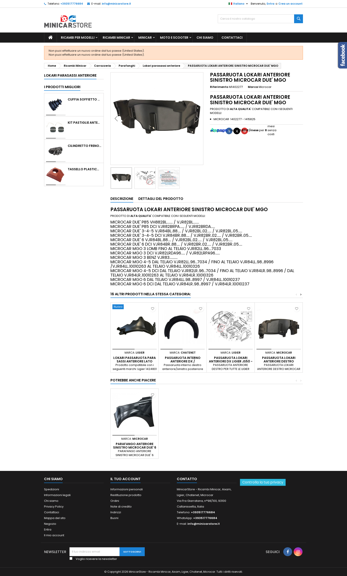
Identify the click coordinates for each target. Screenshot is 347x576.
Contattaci (232, 37)
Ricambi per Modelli (77, 37)
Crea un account (290, 4)
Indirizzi (115, 512)
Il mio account (54, 535)
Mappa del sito (55, 518)
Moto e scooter (174, 37)
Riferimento (219, 87)
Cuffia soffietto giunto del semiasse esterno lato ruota (85, 99)
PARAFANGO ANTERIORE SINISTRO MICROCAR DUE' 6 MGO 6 (230, 447)
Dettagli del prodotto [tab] (160, 198)
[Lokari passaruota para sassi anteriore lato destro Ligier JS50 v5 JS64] (134, 307)
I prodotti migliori (62, 86)
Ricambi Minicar (116, 37)
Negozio (50, 524)
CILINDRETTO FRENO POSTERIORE (85, 146)
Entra (270, 4)
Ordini (114, 501)
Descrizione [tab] (121, 198)
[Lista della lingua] (239, 4)
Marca (253, 87)
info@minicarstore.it (116, 4)
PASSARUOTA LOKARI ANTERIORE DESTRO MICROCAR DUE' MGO (279, 361)
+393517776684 (71, 4)
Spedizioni (51, 489)
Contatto (187, 478)
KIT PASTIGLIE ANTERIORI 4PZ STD (85, 122)
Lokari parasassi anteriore (70, 75)
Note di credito (121, 506)
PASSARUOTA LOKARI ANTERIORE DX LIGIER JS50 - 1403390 (231, 361)
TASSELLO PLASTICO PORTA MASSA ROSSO (85, 169)
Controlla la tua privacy (262, 482)
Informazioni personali (126, 489)
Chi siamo (205, 37)
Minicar (145, 37)
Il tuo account (125, 478)
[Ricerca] (260, 18)
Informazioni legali (57, 495)
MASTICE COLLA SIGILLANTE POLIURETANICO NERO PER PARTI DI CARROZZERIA (182, 447)
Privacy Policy (54, 506)
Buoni (114, 518)
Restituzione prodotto (125, 495)
